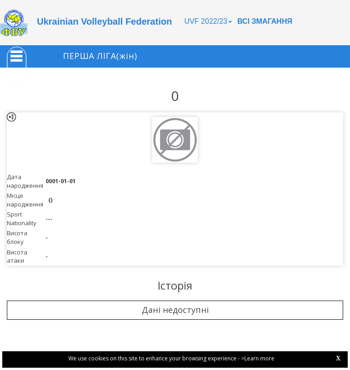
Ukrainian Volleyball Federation (104, 21)
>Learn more (257, 358)
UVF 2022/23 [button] (208, 21)
